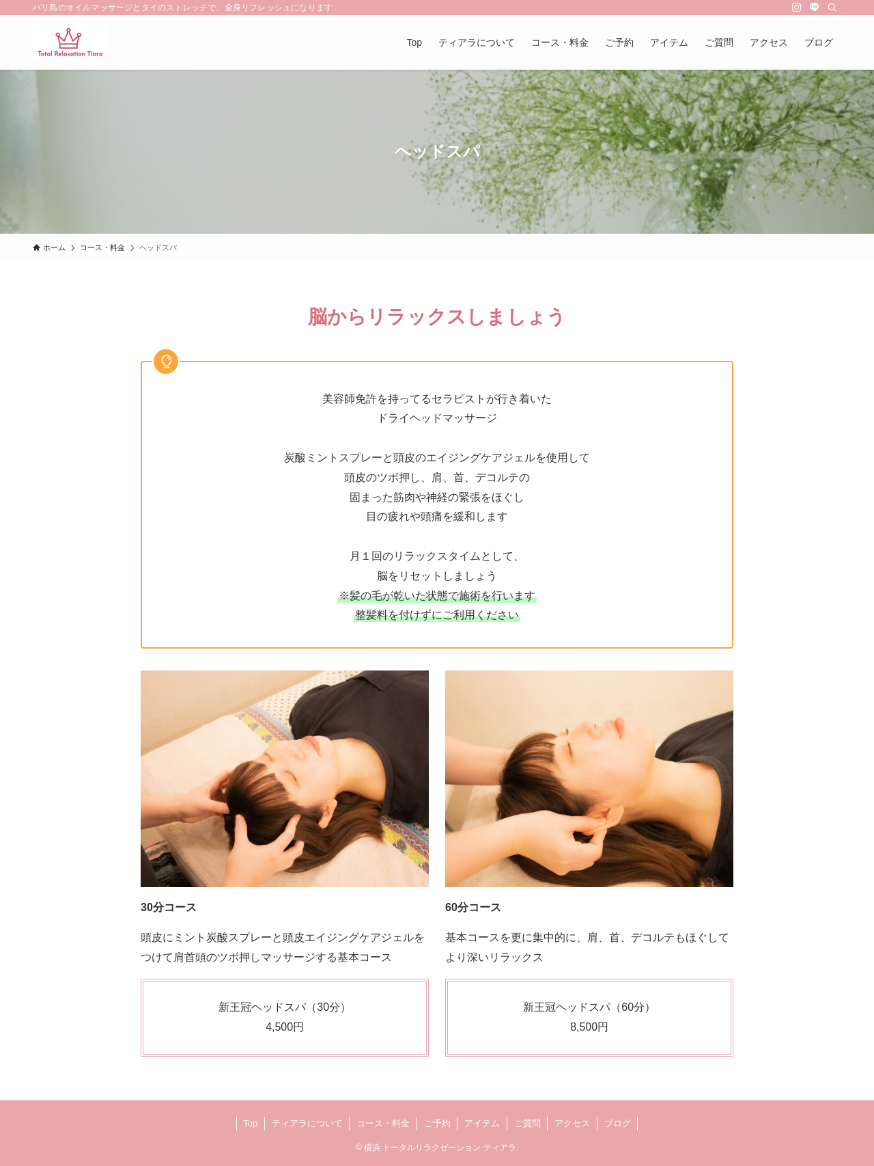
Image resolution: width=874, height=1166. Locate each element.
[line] (814, 7)
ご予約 (437, 1123)
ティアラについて (307, 1123)
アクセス (572, 1123)
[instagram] (797, 7)
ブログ (617, 1123)
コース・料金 (383, 1123)
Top (250, 1123)
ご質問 (527, 1123)
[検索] (832, 7)
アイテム (482, 1123)
